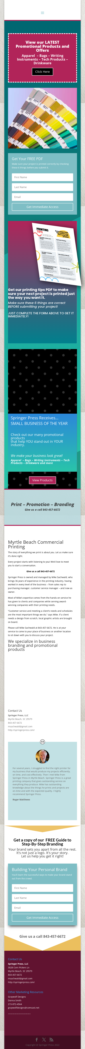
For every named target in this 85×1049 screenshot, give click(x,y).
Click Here (42, 72)
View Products (42, 480)
